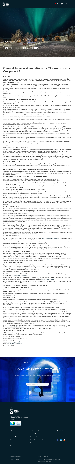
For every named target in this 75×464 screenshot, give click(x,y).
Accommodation (14, 437)
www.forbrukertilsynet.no (20, 275)
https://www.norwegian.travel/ (14, 343)
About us (12, 443)
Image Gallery (33, 434)
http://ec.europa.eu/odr (47, 279)
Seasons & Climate (35, 437)
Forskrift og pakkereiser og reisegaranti (51, 238)
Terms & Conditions (43, 456)
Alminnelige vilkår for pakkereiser (15, 327)
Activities (12, 431)
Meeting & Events (34, 431)
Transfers (12, 434)
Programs (59, 437)
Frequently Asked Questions (37, 440)
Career (32, 443)
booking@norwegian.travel (13, 342)
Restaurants (13, 440)
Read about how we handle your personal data (37, 397)
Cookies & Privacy (14, 460)
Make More (48, 461)
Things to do (60, 431)
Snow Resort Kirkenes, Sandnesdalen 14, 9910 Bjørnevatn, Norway (19, 417)
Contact (12, 446)
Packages (59, 434)
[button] (57, 4)
